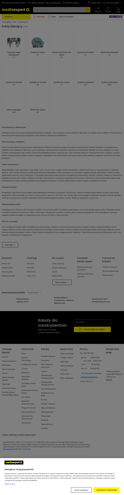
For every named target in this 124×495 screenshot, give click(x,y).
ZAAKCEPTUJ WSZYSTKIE (106, 490)
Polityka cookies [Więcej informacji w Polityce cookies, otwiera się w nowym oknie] (10, 484)
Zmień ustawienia (81, 490)
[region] (62, 476)
